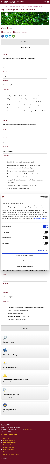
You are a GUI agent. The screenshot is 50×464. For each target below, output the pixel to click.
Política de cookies (9, 450)
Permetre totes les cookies (24, 255)
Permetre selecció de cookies (25, 261)
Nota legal (6, 438)
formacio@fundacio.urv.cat (9, 434)
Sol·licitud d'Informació (20, 32)
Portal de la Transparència (11, 445)
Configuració (40, 250)
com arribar (28, 430)
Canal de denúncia (8, 447)
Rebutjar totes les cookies (25, 266)
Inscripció (25, 328)
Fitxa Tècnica (25, 42)
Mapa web (6, 452)
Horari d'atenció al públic (10, 454)
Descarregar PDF (6, 32)
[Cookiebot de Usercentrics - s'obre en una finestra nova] (40, 197)
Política (36, 218)
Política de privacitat (9, 440)
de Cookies (43, 218)
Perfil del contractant (9, 443)
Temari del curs (25, 48)
